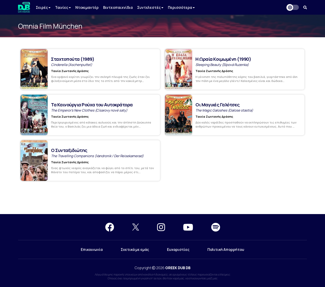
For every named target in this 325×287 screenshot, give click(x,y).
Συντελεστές (150, 7)
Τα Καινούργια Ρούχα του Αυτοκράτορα (92, 105)
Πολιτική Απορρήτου (225, 249)
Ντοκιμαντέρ (87, 7)
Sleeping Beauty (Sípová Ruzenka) (222, 64)
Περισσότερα (181, 7)
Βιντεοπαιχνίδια (118, 7)
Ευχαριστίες (178, 249)
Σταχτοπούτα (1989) (72, 59)
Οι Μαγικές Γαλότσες (217, 105)
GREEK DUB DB (177, 267)
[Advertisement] (162, 198)
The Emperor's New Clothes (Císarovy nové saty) (89, 110)
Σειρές (43, 7)
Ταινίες (63, 7)
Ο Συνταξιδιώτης (69, 150)
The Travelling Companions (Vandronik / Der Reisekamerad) (97, 156)
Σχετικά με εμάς (135, 249)
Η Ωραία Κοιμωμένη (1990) (223, 59)
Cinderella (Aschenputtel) (71, 64)
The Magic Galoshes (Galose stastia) (224, 110)
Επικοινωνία (92, 249)
